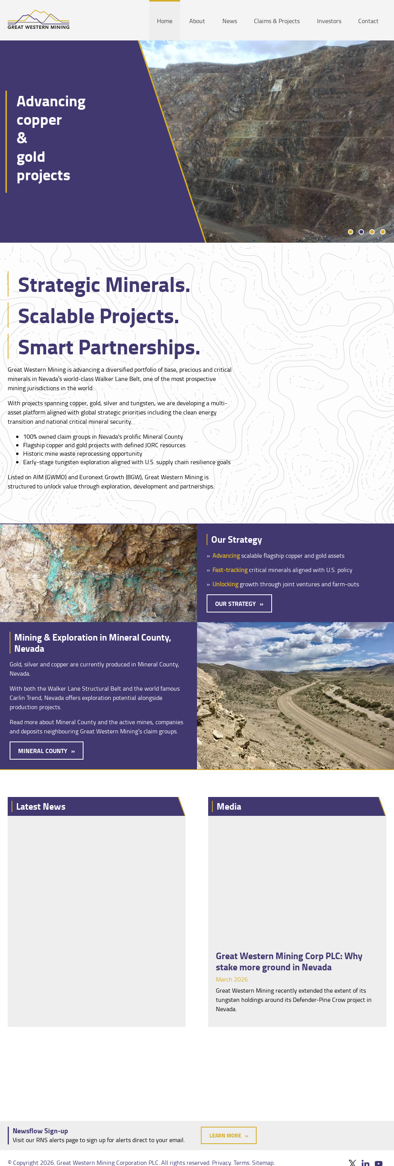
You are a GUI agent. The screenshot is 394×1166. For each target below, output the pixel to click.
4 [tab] (383, 232)
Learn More (225, 1135)
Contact (368, 21)
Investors (329, 21)
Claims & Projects (277, 21)
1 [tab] (350, 232)
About (197, 21)
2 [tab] (361, 232)
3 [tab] (372, 232)
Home (164, 21)
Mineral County (42, 750)
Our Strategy (235, 603)
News (229, 21)
